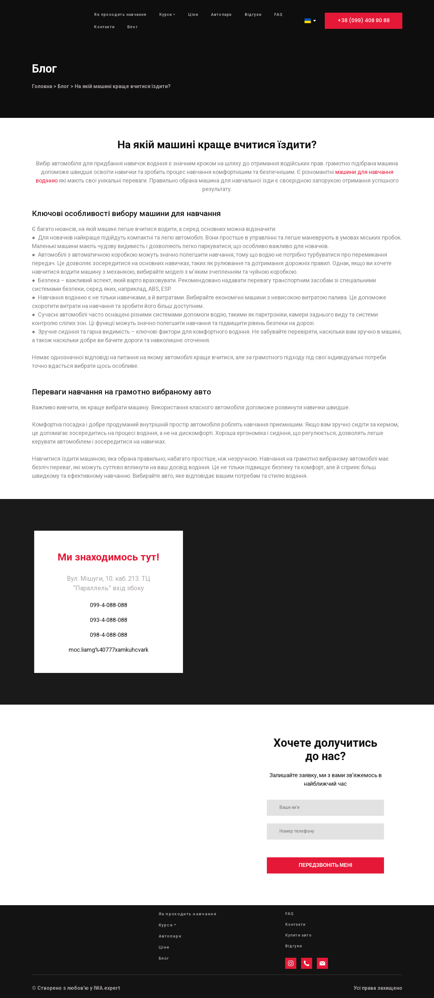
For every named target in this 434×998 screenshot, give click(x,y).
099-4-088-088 (108, 605)
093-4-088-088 (108, 620)
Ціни (193, 14)
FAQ (278, 14)
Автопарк (221, 14)
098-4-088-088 (108, 634)
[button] (363, 21)
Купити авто (298, 935)
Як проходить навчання (120, 14)
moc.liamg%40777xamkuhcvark (108, 649)
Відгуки (253, 14)
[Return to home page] (50, 21)
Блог (132, 27)
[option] (308, 20)
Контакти (104, 27)
